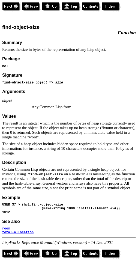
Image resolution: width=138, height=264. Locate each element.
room (6, 229)
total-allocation (18, 232)
